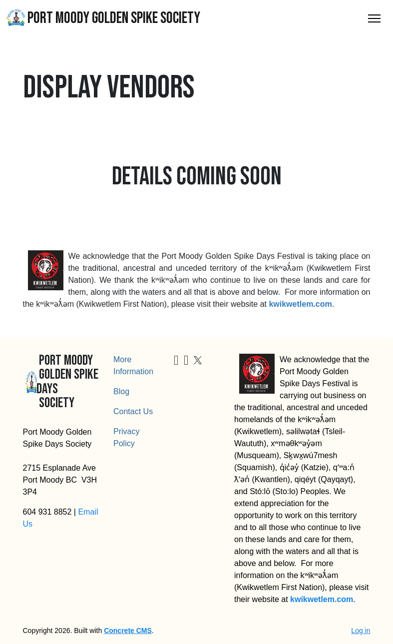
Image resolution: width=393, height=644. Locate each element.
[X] (198, 359)
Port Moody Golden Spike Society (103, 18)
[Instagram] (186, 362)
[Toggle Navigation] (374, 18)
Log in (360, 631)
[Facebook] (176, 362)
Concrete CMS (128, 631)
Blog (121, 391)
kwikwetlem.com (300, 304)
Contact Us (133, 411)
